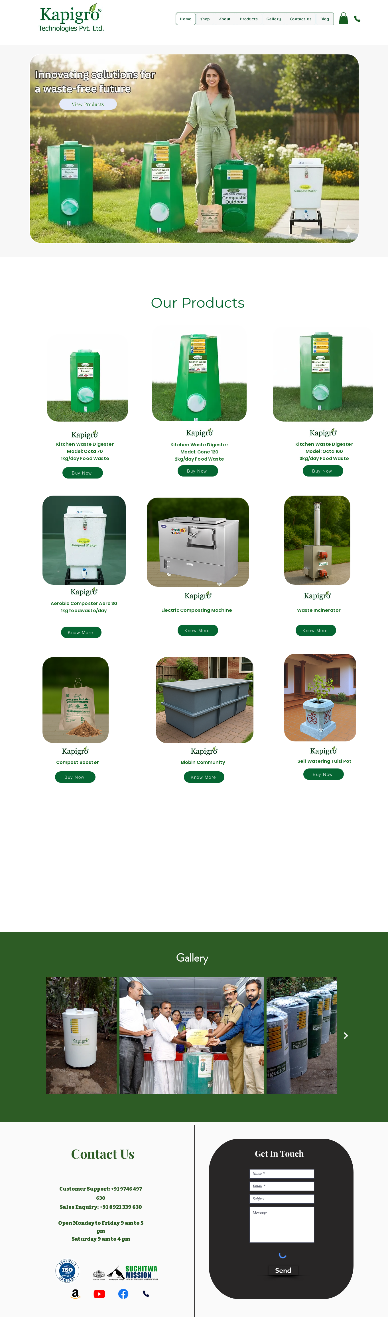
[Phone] (357, 19)
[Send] (283, 1270)
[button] (343, 18)
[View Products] (88, 104)
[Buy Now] (82, 473)
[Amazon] (75, 1294)
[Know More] (81, 632)
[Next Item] (346, 1035)
